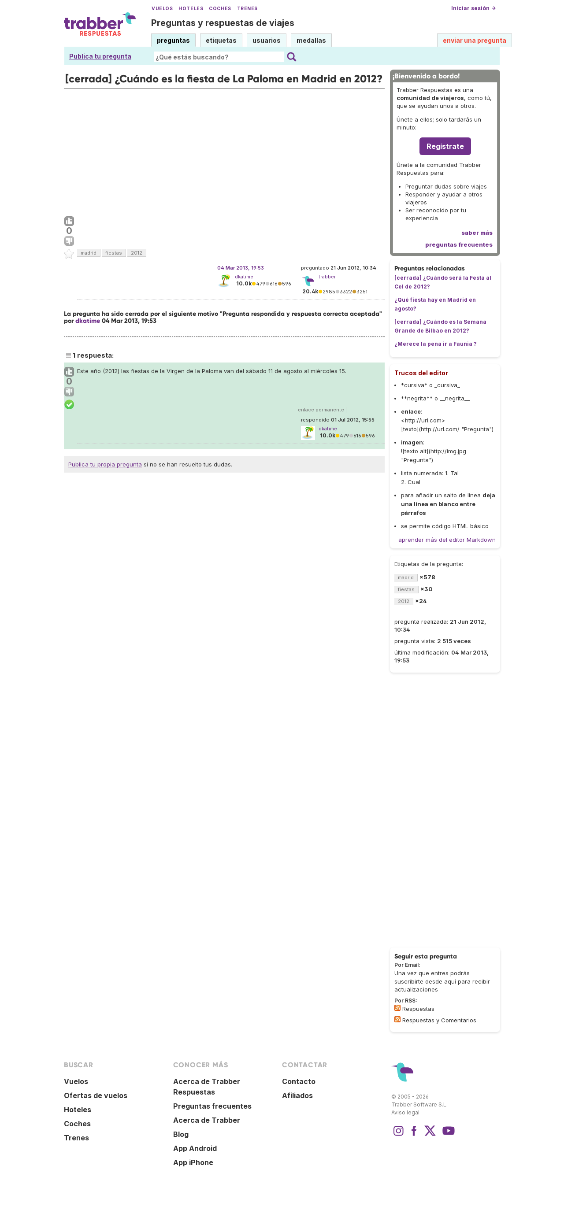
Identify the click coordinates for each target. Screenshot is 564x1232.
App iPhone (193, 1162)
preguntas (173, 40)
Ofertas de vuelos (95, 1095)
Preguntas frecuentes (212, 1106)
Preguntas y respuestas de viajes (222, 23)
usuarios (266, 40)
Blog (181, 1134)
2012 (136, 253)
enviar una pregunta (474, 40)
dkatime (244, 277)
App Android (195, 1148)
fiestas (113, 253)
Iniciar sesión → (473, 8)
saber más (477, 232)
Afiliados (297, 1095)
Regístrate (445, 146)
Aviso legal (405, 1112)
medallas (311, 40)
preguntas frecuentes (459, 244)
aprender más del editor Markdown (447, 539)
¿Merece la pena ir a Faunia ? (435, 343)
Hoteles (190, 8)
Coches (220, 8)
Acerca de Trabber (206, 1120)
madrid (88, 253)
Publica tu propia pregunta (105, 464)
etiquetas (221, 40)
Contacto (298, 1081)
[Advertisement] (224, 150)
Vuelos (162, 8)
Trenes (247, 8)
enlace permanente (321, 410)
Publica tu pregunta (100, 56)
